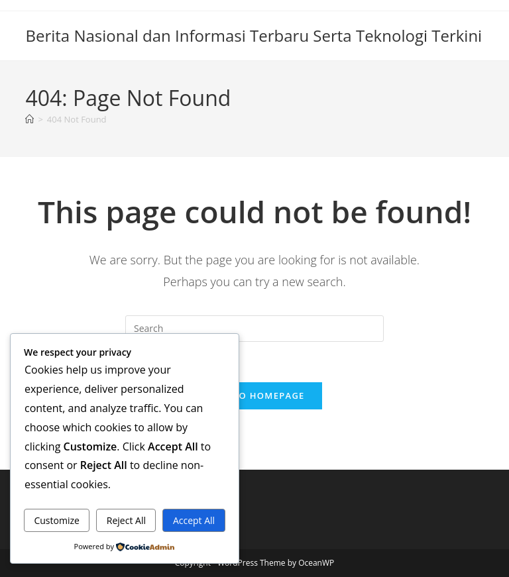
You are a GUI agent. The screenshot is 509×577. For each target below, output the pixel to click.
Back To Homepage (254, 395)
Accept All (194, 520)
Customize (56, 520)
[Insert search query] (254, 328)
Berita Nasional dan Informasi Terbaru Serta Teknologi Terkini (253, 35)
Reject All (126, 520)
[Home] (29, 119)
